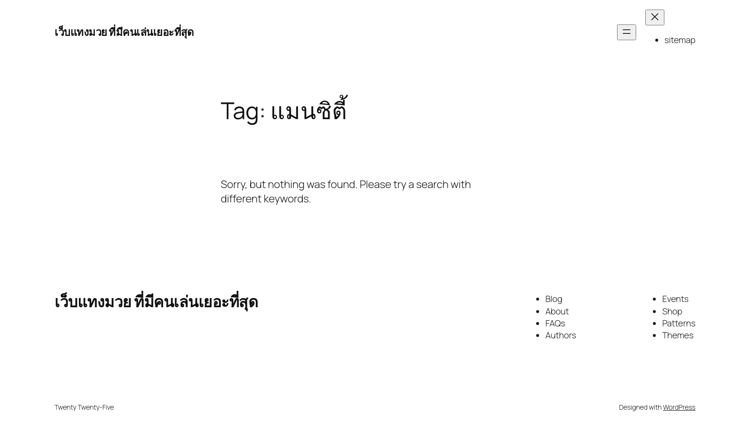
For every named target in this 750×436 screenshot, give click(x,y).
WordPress (679, 407)
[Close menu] (654, 17)
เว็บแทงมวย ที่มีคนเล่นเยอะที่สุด (124, 32)
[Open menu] (626, 32)
